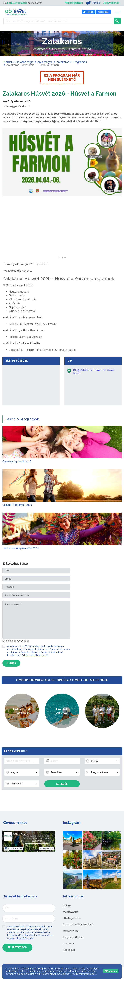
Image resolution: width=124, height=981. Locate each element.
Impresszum (70, 938)
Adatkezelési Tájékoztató (35, 663)
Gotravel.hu (20, 841)
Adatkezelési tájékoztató (78, 932)
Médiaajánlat (70, 919)
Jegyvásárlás (111, 2)
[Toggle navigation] (117, 12)
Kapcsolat (69, 957)
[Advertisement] (62, 244)
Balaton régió (24, 62)
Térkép (93, 3)
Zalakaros (62, 62)
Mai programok (74, 2)
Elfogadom (111, 971)
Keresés (62, 791)
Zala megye (44, 62)
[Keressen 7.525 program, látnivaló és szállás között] (58, 21)
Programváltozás (73, 945)
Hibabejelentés (72, 926)
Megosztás (46, 856)
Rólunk (67, 913)
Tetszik (13, 856)
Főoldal (7, 62)
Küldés (11, 670)
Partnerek (69, 951)
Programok (80, 62)
